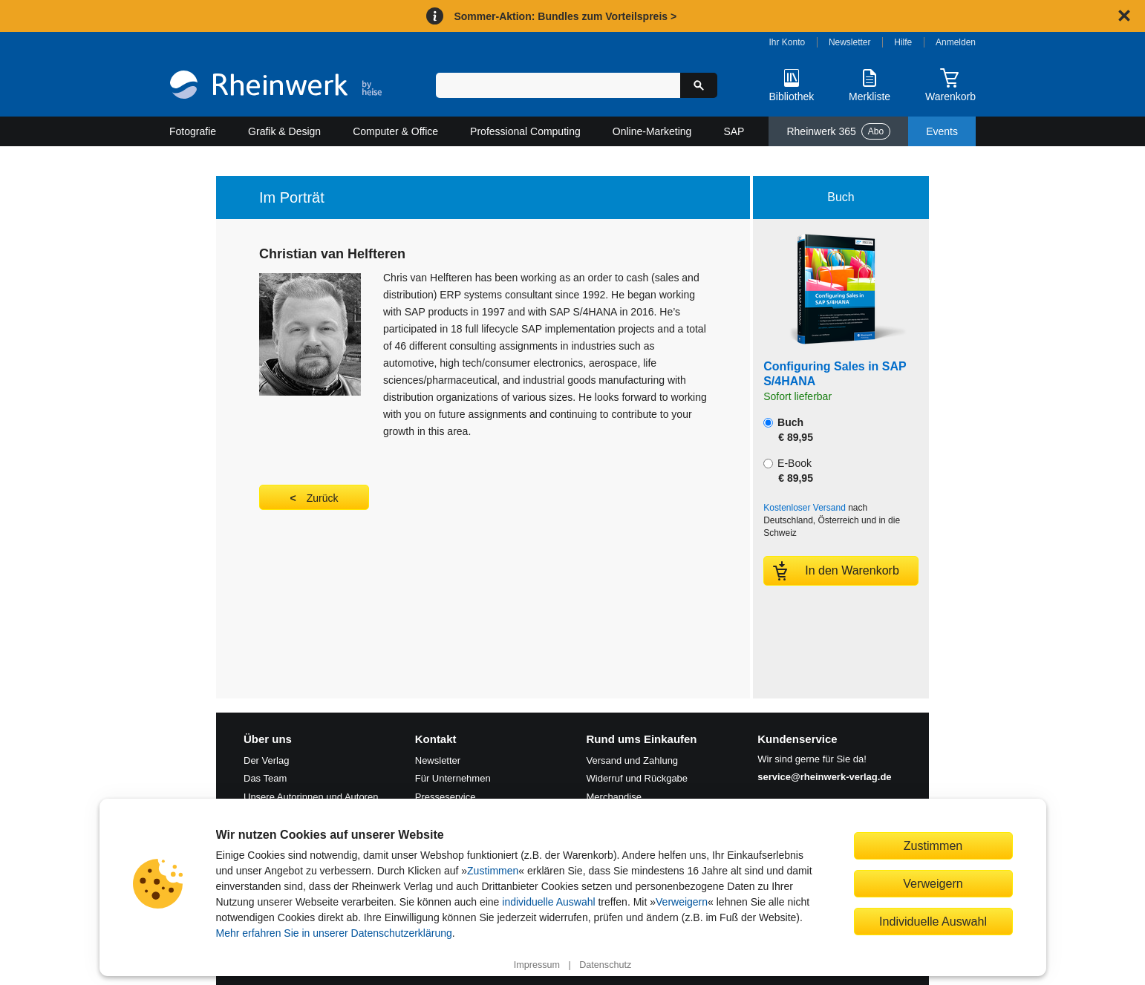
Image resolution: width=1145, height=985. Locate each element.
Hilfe (903, 42)
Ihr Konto (787, 42)
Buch (788, 429)
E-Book (788, 470)
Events (942, 131)
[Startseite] (275, 86)
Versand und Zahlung (633, 760)
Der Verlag (266, 760)
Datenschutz (605, 965)
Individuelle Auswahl (933, 921)
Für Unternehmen (453, 778)
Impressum (537, 965)
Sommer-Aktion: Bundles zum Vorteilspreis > (565, 16)
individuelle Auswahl (548, 902)
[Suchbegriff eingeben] (558, 85)
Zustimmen (492, 871)
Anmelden (956, 42)
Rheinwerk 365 (838, 131)
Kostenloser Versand (804, 508)
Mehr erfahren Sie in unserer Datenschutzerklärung (334, 933)
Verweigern (682, 902)
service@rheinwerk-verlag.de (824, 776)
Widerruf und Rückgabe (637, 778)
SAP (733, 131)
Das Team (265, 778)
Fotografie (192, 131)
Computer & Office (395, 131)
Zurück (323, 498)
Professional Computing (525, 131)
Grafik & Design (284, 131)
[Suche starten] (698, 85)
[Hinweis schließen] (1124, 15)
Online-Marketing (652, 131)
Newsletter (850, 42)
